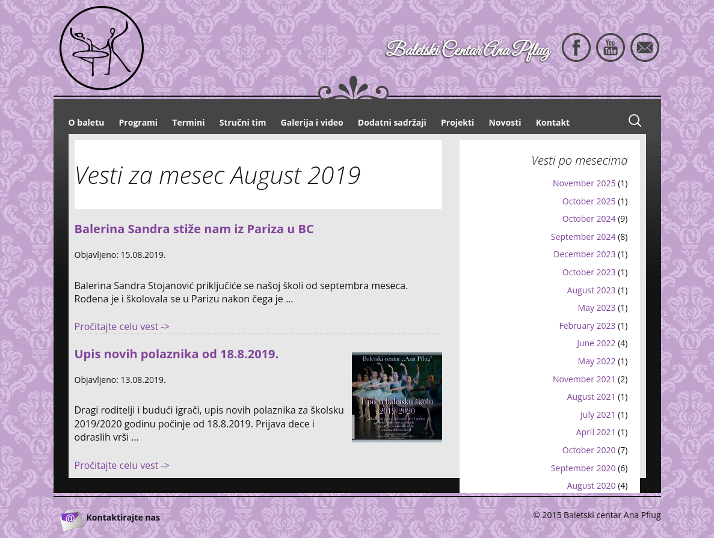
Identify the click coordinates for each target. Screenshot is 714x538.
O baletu (87, 122)
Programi (138, 122)
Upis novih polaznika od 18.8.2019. (177, 354)
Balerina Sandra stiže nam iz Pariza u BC (194, 229)
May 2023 (597, 307)
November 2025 (584, 183)
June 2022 (596, 343)
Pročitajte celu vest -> (122, 326)
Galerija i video (312, 122)
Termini (188, 122)
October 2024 (589, 218)
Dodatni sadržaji (392, 122)
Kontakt (553, 122)
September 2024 (583, 236)
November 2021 (584, 379)
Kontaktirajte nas (123, 517)
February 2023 (587, 325)
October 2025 (589, 201)
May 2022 (597, 361)
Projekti (457, 122)
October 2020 (589, 450)
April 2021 (596, 432)
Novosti (505, 122)
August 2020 (591, 485)
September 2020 (583, 468)
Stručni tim (243, 122)
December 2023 (584, 254)
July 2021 (598, 414)
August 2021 (591, 396)
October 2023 (589, 272)
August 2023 (591, 290)
